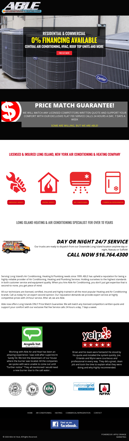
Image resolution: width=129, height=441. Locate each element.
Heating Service (48, 202)
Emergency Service (16, 202)
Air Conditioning (80, 202)
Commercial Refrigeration (112, 202)
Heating (58, 413)
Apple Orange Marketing (119, 435)
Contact (98, 413)
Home (30, 413)
